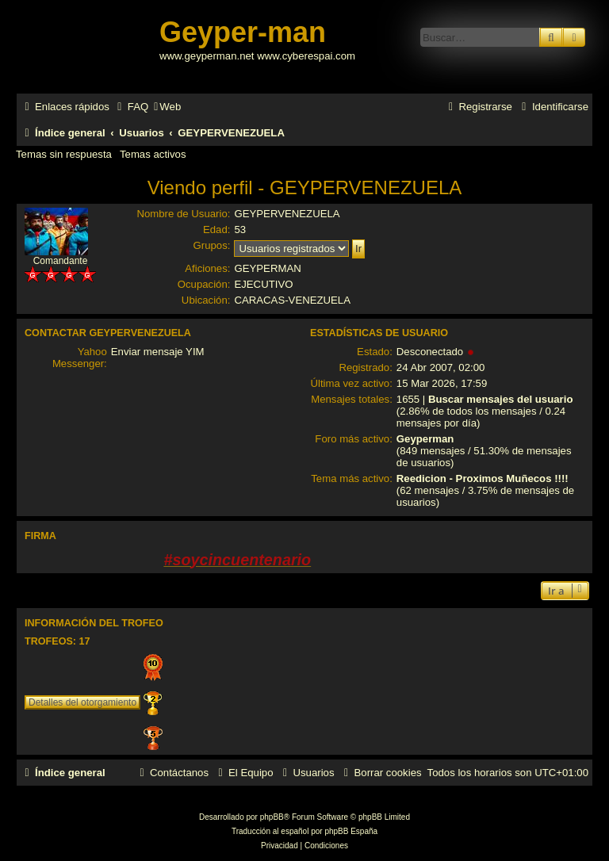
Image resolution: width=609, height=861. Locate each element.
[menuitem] (130, 106)
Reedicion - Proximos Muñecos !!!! (482, 478)
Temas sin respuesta (64, 154)
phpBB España (350, 831)
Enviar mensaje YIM (158, 352)
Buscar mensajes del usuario (500, 399)
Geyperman (425, 439)
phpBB (272, 817)
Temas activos (153, 154)
